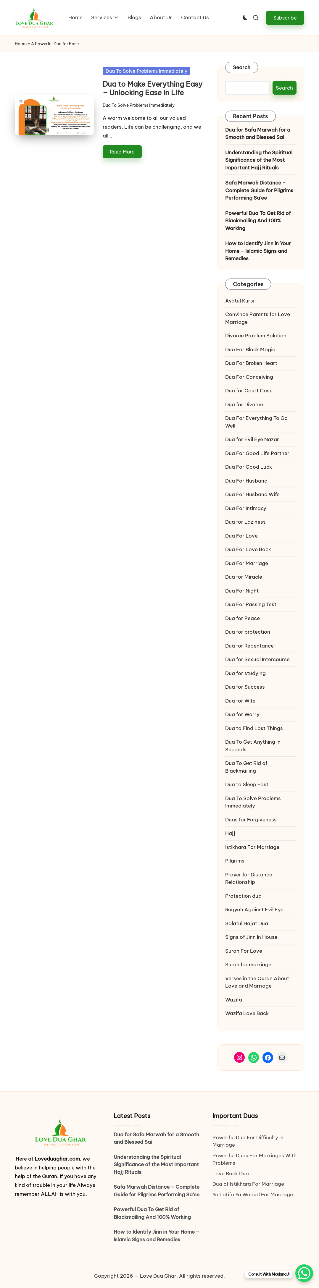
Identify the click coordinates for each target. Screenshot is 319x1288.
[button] (285, 18)
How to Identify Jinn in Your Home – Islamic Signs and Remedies (258, 251)
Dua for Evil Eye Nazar (252, 439)
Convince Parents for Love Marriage (257, 318)
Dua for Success (245, 687)
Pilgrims (234, 860)
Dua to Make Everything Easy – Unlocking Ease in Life (152, 88)
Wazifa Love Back (247, 1013)
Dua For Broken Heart (251, 363)
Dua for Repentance (249, 646)
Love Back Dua (230, 1173)
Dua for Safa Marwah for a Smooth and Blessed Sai (257, 134)
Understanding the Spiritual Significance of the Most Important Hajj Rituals (258, 160)
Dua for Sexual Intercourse (257, 659)
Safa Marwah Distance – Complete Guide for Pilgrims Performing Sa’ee (259, 190)
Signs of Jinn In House (251, 937)
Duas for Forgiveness (251, 819)
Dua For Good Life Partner (257, 453)
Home (21, 43)
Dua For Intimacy (245, 508)
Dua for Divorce (244, 404)
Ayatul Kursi (239, 300)
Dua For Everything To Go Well (256, 422)
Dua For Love (241, 536)
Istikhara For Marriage (252, 847)
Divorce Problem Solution (255, 335)
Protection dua (243, 896)
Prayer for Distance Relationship (248, 878)
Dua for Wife (240, 701)
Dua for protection (247, 632)
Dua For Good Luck (248, 467)
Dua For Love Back (248, 549)
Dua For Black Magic (250, 349)
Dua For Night (242, 591)
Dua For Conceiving (249, 377)
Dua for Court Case (249, 390)
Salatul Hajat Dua (246, 923)
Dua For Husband (246, 481)
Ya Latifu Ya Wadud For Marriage (253, 1194)
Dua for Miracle (243, 577)
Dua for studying (245, 673)
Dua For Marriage (246, 563)
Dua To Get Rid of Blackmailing (246, 767)
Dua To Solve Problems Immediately (146, 71)
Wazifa (234, 999)
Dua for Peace (242, 618)
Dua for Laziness (245, 522)
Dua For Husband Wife (252, 494)
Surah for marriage (248, 964)
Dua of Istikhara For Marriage (248, 1184)
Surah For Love (243, 951)
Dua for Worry (242, 714)
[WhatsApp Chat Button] (304, 1273)
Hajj (230, 833)
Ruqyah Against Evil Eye (254, 909)
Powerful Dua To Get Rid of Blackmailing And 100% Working (258, 221)
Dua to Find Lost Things (254, 728)
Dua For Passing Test (250, 604)
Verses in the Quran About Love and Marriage (257, 982)
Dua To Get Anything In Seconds (253, 746)
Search (242, 67)
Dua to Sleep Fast (246, 784)
